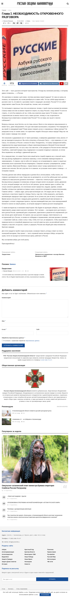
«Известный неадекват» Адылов (16, 497)
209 (27, 272)
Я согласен (45, 594)
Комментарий (6, 299)
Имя (4, 322)
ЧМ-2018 (50, 563)
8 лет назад (16, 414)
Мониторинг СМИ (30, 555)
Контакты (10, 589)
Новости (27, 565)
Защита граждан (7, 560)
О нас (3, 589)
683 (23, 423)
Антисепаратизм (7, 555)
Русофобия (51, 555)
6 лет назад (16, 423)
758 (23, 414)
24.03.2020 (20, 21)
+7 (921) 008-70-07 (14, 540)
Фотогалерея (51, 560)
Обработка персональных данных (13, 339)
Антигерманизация (8, 553)
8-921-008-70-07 (46, 361)
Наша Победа (29, 558)
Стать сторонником (21, 589)
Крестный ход (29, 551)
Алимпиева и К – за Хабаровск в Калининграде (26, 420)
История (4, 565)
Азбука (9, 10)
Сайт (38, 331)
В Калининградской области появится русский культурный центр (31, 412)
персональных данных (32, 342)
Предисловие (6, 270)
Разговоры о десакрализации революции (19, 510)
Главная (4, 10)
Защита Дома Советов (9, 563)
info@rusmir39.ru (14, 543)
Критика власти (30, 553)
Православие (51, 553)
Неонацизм (28, 563)
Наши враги (28, 560)
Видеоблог (5, 558)
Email (4, 331)
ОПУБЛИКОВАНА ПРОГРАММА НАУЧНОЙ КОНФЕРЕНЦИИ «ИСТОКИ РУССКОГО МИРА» (33, 504)
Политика (50, 551)
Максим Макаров (8, 21)
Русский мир (51, 558)
